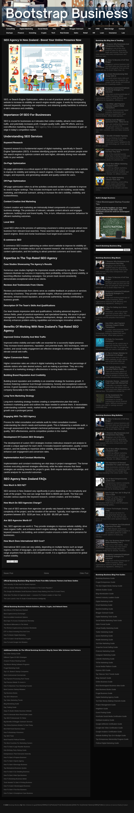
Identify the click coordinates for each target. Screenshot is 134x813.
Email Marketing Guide (104, 605)
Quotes (69, 805)
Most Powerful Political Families (14, 739)
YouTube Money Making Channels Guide (110, 701)
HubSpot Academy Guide (105, 720)
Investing (32, 33)
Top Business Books (10, 693)
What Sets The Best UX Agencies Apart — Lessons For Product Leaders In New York (32, 595)
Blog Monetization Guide (105, 594)
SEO (63, 29)
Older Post (84, 573)
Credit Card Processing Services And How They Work (117, 151)
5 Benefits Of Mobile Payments (116, 136)
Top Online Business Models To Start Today (18, 725)
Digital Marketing (26, 29)
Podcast (53, 805)
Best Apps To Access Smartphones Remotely (19, 621)
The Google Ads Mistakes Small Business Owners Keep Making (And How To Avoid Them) (34, 591)
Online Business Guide (104, 682)
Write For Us (77, 805)
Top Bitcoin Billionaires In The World (16, 624)
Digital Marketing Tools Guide (106, 617)
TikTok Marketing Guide (104, 663)
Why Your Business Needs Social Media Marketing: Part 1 (117, 541)
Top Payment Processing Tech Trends (16, 679)
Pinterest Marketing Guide (105, 651)
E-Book (63, 805)
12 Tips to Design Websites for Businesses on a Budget (116, 354)
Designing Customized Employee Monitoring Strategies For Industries (117, 90)
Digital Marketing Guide (104, 601)
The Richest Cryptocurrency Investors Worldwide (20, 628)
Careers (114, 805)
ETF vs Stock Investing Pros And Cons (17, 631)
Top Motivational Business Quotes (15, 768)
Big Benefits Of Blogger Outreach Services (18, 722)
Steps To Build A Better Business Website (18, 711)
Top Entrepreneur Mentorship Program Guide (112, 739)
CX (48, 805)
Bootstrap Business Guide (105, 578)
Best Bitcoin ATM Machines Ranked (16, 610)
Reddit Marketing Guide (104, 640)
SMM (96, 805)
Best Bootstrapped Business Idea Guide (110, 686)
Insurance (113, 33)
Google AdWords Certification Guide (109, 724)
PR (89, 29)
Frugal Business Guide (104, 693)
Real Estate (64, 33)
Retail (85, 33)
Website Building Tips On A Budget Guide (111, 735)
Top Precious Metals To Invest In (15, 682)
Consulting (10, 29)
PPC (54, 29)
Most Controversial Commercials (15, 675)
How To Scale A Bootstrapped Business (17, 786)
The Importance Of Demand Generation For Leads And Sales (117, 464)
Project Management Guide (106, 705)
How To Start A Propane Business (15, 757)
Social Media (43, 29)
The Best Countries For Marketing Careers (18, 743)
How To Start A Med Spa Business (15, 775)
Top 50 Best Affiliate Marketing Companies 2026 (116, 165)
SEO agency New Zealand (47, 127)
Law (123, 33)
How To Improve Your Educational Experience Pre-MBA (117, 525)
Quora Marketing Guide (104, 636)
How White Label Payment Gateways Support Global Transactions (115, 106)
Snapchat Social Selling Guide (107, 647)
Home (46, 573)
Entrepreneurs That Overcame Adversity (17, 754)
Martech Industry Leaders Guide (107, 597)
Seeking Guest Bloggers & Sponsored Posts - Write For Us (116, 121)
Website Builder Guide (104, 590)
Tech (53, 33)
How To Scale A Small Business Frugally (17, 639)
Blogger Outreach (76, 29)
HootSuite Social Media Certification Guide (111, 716)
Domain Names (88, 805)
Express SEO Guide (103, 670)
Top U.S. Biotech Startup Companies (16, 671)
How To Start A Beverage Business (15, 764)
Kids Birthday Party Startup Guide (15, 750)
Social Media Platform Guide (106, 666)
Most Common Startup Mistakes (14, 689)
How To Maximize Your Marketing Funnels (18, 686)
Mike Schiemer (27, 805)
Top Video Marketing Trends (13, 700)
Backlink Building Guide (104, 609)
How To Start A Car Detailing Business (16, 772)
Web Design (109, 29)
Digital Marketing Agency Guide (107, 697)
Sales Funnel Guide (103, 624)
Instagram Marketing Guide (105, 655)
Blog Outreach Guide (103, 678)
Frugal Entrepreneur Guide (105, 582)
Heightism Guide (102, 709)
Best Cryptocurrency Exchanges (14, 614)
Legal (34, 805)
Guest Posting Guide (103, 712)
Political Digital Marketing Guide (107, 743)
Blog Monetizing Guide (11, 704)
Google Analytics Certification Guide (109, 732)
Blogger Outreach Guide (104, 613)
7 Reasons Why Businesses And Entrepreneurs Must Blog (117, 45)
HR (94, 33)
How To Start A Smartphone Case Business (18, 793)
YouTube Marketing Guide (105, 643)
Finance (21, 33)
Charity (119, 805)
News (39, 805)
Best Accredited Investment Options (16, 617)
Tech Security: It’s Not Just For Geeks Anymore (19, 584)
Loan (102, 33)
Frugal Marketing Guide (12, 668)
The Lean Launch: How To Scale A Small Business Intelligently (25, 598)
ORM (98, 29)
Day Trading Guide (10, 707)
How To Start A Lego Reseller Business (17, 747)
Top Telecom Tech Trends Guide (107, 674)
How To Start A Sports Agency (14, 761)
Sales (76, 33)
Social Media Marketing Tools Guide (109, 620)
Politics (101, 805)
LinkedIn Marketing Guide (105, 659)
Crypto (43, 33)
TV (58, 805)
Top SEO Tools (9, 736)
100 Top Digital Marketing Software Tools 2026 (114, 179)
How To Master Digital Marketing (15, 635)
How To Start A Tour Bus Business (15, 789)
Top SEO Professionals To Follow (15, 718)
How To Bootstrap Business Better (15, 779)
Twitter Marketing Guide (104, 632)
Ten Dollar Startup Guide (12, 654)
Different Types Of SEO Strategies (15, 657)
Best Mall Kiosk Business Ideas (14, 729)
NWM (44, 805)
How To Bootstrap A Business (14, 732)
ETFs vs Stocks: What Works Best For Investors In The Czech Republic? (28, 588)
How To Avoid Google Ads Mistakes (15, 642)
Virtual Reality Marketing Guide (107, 628)
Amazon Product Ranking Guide (14, 661)
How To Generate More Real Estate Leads (18, 714)
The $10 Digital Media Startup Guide (109, 586)
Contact (122, 29)
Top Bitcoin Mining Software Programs (16, 664)
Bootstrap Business (14, 805)
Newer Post (8, 573)
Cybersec (108, 805)
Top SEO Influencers (11, 697)
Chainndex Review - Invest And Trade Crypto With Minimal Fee (116, 382)
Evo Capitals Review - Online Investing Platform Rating (116, 368)
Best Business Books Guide (106, 689)
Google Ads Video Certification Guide (109, 728)
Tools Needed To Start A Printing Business (18, 782)
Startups (9, 33)
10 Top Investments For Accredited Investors (113, 396)
